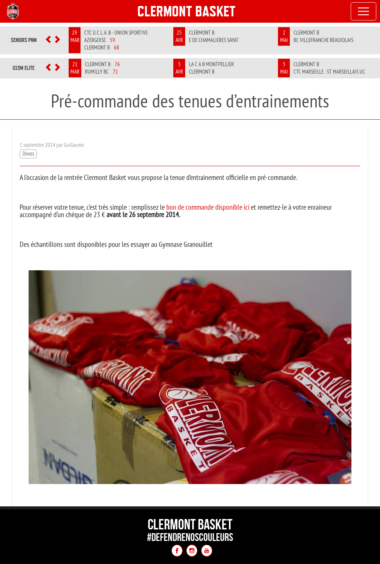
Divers (28, 153)
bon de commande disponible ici (207, 207)
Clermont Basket (186, 11)
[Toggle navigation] (364, 11)
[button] (48, 40)
